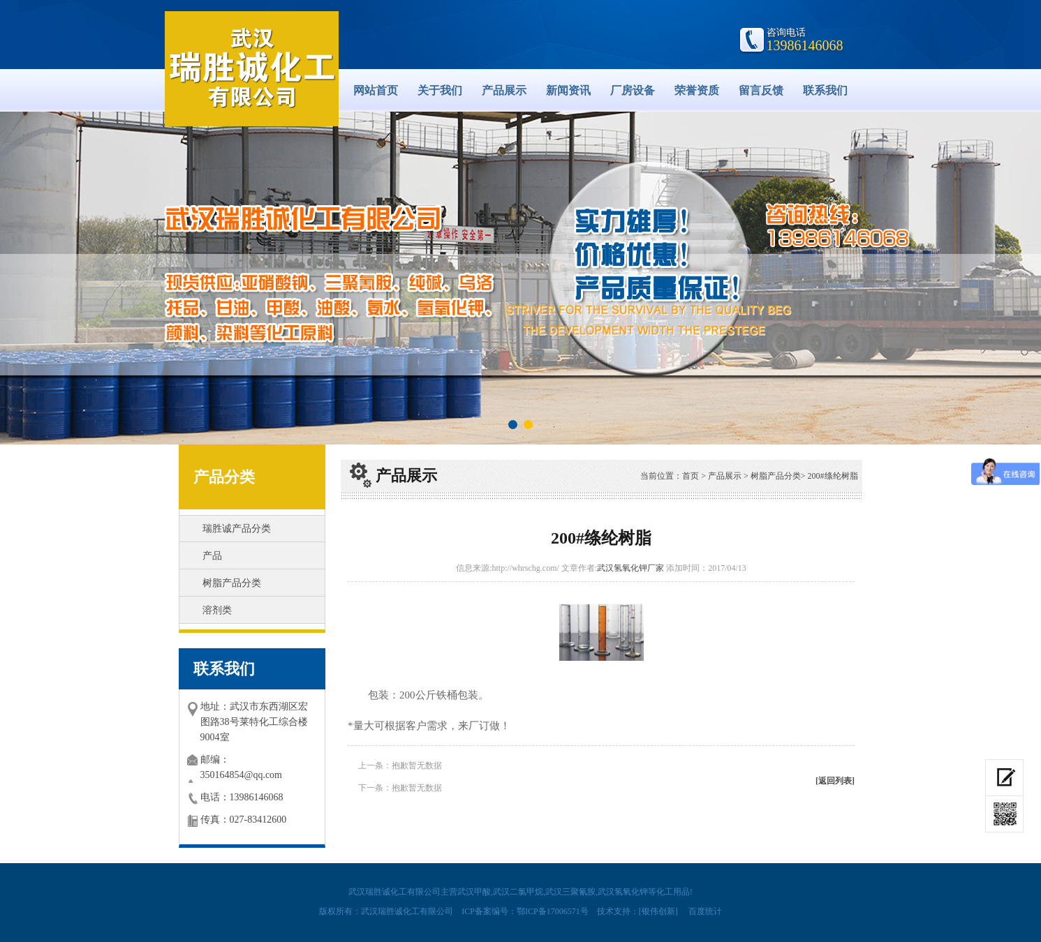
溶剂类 (217, 610)
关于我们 (440, 90)
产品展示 (504, 90)
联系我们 (825, 90)
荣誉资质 (696, 90)
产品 (212, 556)
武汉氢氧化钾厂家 (630, 568)
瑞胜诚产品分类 (236, 528)
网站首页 (375, 90)
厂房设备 (632, 90)
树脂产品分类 (231, 583)
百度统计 (705, 911)
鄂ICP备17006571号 (553, 911)
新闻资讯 (568, 90)
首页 (690, 476)
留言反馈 (761, 90)
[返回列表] (835, 781)
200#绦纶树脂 (833, 476)
